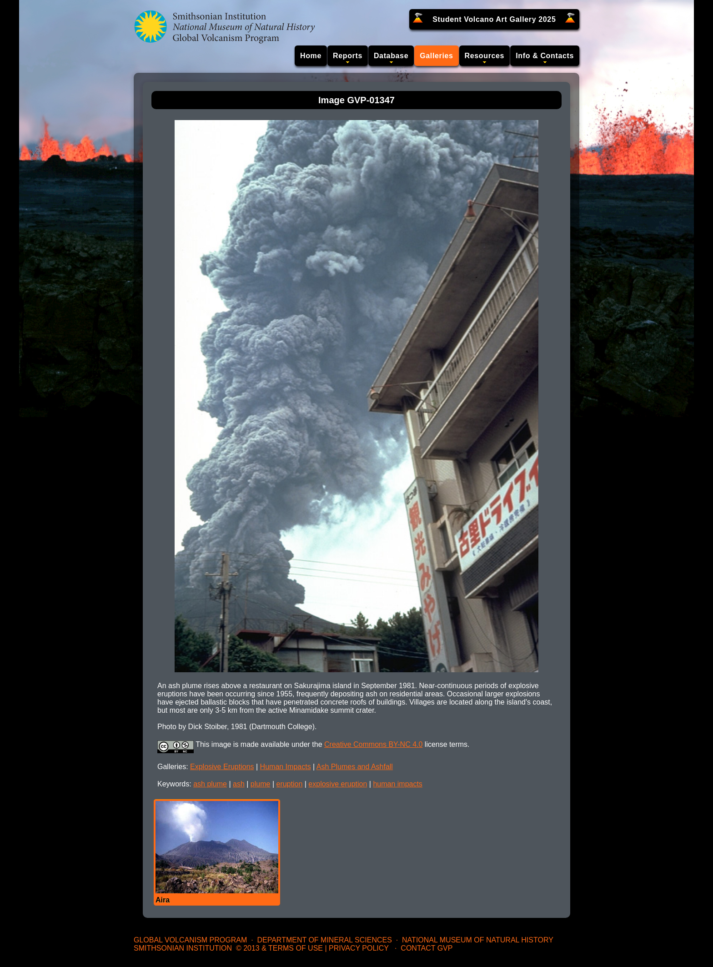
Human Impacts (285, 767)
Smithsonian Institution (183, 948)
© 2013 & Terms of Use (279, 948)
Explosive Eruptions (222, 767)
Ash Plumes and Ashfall (354, 767)
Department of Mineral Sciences (324, 940)
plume (261, 784)
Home (310, 56)
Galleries (436, 56)
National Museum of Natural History (477, 940)
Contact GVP (426, 948)
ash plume (210, 784)
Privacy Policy (359, 948)
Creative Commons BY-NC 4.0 (373, 744)
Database (391, 56)
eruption (289, 784)
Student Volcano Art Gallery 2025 (494, 19)
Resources (485, 56)
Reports (347, 56)
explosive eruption (337, 784)
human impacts (397, 784)
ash (239, 784)
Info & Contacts (545, 56)
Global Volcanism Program (190, 940)
